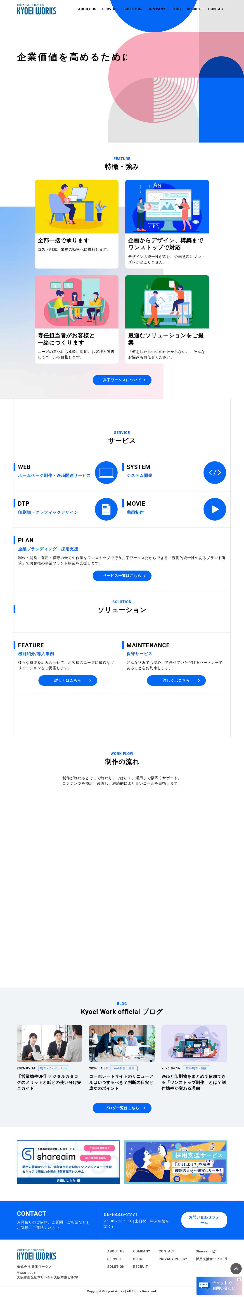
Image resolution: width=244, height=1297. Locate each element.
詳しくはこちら (72, 680)
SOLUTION (116, 1268)
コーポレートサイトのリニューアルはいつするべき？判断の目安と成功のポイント (121, 1084)
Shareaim (206, 1253)
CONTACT (216, 9)
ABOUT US (87, 9)
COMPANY (141, 1253)
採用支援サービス (211, 1260)
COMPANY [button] (157, 9)
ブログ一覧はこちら (125, 1109)
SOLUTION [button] (132, 9)
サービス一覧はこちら (124, 576)
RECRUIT (194, 9)
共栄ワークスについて (124, 380)
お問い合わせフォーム (204, 1221)
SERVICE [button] (109, 9)
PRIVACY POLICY (173, 1260)
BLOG (176, 9)
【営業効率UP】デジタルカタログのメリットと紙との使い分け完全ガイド (49, 1084)
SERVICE (114, 1260)
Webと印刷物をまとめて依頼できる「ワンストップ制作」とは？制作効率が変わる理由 (193, 1084)
